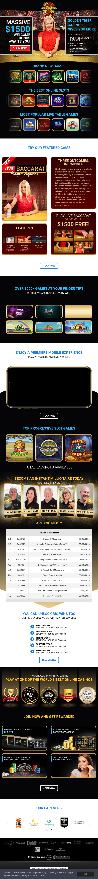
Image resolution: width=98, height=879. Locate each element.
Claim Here (20, 48)
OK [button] (85, 874)
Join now (49, 788)
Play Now (49, 265)
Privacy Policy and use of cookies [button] (30, 875)
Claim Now (49, 660)
